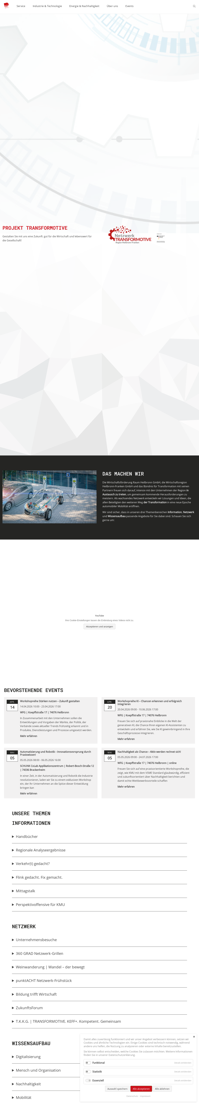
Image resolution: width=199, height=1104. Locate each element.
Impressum (145, 1096)
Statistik (97, 1071)
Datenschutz (132, 1096)
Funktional (98, 1062)
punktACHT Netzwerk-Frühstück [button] (44, 980)
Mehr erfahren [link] (28, 736)
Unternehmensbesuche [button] (36, 939)
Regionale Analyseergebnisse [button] (40, 850)
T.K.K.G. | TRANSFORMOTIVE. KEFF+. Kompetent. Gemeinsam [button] (68, 1021)
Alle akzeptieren (141, 1088)
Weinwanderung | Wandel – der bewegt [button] (50, 966)
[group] (99, 836)
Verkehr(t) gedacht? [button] (33, 863)
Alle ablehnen (162, 1088)
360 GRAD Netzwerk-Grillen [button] (40, 953)
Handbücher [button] (27, 836)
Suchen (195, 6)
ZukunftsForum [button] (29, 1007)
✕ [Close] (194, 1036)
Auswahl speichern (117, 1088)
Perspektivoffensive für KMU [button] (40, 904)
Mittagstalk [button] (25, 890)
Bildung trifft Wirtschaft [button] (36, 994)
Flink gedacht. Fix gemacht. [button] (39, 877)
